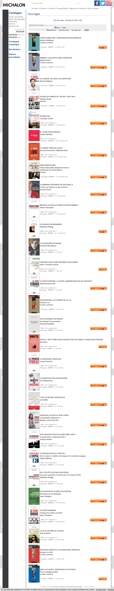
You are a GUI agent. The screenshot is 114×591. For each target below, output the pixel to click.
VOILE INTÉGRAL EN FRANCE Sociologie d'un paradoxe (51, 320)
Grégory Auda (45, 99)
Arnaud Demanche (47, 150)
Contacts (51, 8)
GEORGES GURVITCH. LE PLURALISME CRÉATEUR (60, 549)
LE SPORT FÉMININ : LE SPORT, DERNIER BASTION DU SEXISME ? (66, 281)
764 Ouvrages (58, 20)
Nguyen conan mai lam (49, 420)
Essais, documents (16, 17)
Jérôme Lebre (45, 60)
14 (70, 586)
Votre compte (93, 8)
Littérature (13, 21)
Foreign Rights (62, 8)
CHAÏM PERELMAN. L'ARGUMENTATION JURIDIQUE (60, 38)
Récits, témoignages (17, 19)
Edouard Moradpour (48, 245)
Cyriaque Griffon (46, 118)
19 (79, 586)
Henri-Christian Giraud (49, 264)
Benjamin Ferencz (62, 167)
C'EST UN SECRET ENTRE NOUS (52, 397)
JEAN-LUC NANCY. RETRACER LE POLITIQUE (58, 569)
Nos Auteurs (14, 49)
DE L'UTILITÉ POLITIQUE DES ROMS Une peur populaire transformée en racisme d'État (60, 473)
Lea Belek (44, 400)
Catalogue (15, 12)
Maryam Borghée (47, 324)
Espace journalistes (14, 55)
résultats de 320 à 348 (73, 20)
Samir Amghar (45, 496)
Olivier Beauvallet (47, 167)
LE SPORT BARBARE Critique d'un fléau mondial (51, 511)
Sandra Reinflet (46, 134)
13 (68, 586)
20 (81, 586)
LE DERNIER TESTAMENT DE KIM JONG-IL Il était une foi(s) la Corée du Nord (56, 185)
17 (75, 586)
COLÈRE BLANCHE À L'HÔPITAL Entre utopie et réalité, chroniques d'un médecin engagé (62, 454)
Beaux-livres (14, 26)
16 (73, 586)
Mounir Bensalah (46, 207)
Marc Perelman (46, 515)
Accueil (34, 8)
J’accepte (111, 589)
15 (72, 586)
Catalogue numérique (14, 43)
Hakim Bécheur (46, 458)
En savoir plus (101, 589)
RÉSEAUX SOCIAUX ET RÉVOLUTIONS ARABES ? (59, 205)
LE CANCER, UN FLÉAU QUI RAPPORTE (55, 78)
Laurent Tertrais (46, 361)
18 (77, 586)
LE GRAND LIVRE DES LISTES (51, 148)
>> (92, 586)
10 (63, 586)
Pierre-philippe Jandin (49, 572)
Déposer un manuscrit (78, 8)
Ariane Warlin (45, 533)
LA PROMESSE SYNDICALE (50, 359)
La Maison (43, 8)
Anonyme (43, 342)
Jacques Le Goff (46, 552)
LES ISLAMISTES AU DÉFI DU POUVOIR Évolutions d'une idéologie (55, 492)
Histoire (43, 101)
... (83, 586)
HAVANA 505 (45, 116)
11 (65, 586)
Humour (12, 23)
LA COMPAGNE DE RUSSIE (50, 243)
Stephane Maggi (46, 226)
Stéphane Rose (62, 150)
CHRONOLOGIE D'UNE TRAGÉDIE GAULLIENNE (59, 262)
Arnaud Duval (45, 189)
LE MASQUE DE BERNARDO (51, 224)
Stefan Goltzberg (46, 40)
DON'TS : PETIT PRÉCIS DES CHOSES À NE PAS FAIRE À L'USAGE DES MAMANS (71, 339)
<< (44, 586)
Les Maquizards (46, 380)
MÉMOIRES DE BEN (48, 165)
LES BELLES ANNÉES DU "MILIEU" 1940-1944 (57, 96)
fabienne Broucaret (47, 283)
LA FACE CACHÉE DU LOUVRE (52, 530)
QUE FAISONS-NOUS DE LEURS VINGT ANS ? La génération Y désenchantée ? (58, 435)
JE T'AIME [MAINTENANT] (50, 132)
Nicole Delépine (46, 81)
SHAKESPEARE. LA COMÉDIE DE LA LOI (55, 300)
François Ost (45, 302)
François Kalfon (46, 439)
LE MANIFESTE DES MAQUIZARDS (53, 378)
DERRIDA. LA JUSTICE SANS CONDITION (56, 57)
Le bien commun (46, 42)
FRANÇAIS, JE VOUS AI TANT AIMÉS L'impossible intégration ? (54, 416)
